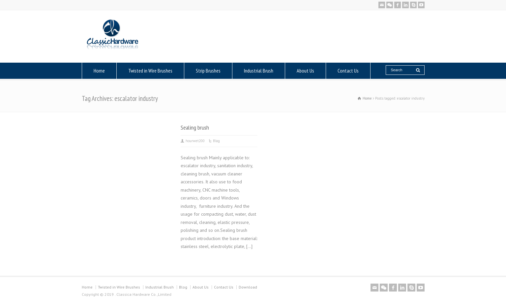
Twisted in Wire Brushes (150, 70)
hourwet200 (195, 141)
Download (248, 287)
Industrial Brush (258, 70)
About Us (305, 70)
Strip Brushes (208, 70)
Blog (216, 141)
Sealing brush (195, 127)
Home (99, 70)
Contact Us (348, 70)
